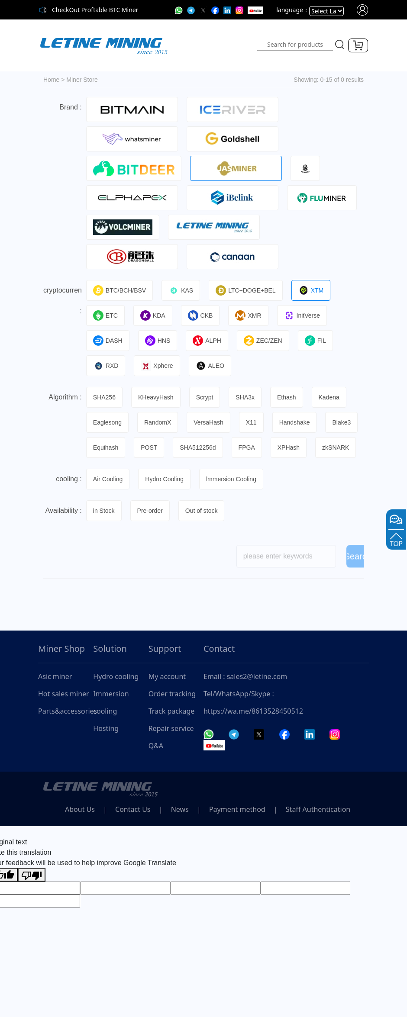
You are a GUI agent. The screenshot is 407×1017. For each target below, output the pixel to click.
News (180, 809)
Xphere (157, 365)
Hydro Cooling (164, 479)
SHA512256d (198, 447)
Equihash (105, 447)
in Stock (104, 510)
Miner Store (81, 79)
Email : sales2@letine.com (245, 676)
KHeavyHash (156, 397)
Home (51, 79)
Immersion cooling (111, 702)
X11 (251, 422)
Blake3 (341, 422)
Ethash (286, 397)
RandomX (157, 422)
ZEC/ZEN (263, 340)
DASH (108, 340)
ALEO (210, 365)
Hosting (106, 728)
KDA (152, 315)
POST (149, 447)
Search (357, 559)
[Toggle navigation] (217, 45)
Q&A (156, 745)
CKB (200, 315)
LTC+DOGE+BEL (245, 290)
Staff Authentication (318, 809)
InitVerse (302, 315)
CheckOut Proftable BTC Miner (95, 10)
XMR (248, 315)
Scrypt (204, 397)
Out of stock (201, 510)
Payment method (237, 809)
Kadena (329, 397)
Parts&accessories (65, 711)
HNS (158, 340)
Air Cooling (108, 479)
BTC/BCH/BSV (119, 290)
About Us (80, 809)
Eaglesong (107, 422)
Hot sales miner (63, 693)
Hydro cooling (116, 676)
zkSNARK (335, 447)
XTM (311, 290)
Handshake (294, 422)
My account (167, 676)
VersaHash (208, 422)
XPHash (289, 447)
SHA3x (245, 397)
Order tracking (172, 693)
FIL (315, 340)
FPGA (247, 447)
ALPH (207, 340)
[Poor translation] (31, 875)
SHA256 (104, 397)
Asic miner (55, 676)
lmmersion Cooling (231, 479)
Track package (172, 711)
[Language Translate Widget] (326, 11)
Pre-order (150, 510)
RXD (106, 365)
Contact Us (132, 809)
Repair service (171, 728)
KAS (180, 290)
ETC (105, 315)
